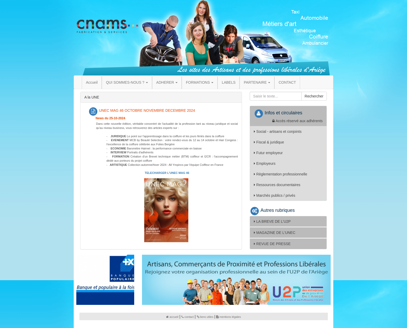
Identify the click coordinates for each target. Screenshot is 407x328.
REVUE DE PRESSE (272, 244)
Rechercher (314, 96)
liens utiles (205, 316)
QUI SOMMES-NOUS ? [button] (127, 82)
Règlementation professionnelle (280, 174)
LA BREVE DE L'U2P (272, 221)
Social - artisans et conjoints (277, 131)
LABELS (228, 82)
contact (187, 316)
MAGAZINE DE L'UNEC (274, 233)
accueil (172, 316)
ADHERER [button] (167, 82)
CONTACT (287, 82)
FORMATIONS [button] (199, 82)
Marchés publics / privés (274, 195)
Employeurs (264, 163)
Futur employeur (268, 153)
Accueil (92, 82)
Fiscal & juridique (269, 142)
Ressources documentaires (277, 185)
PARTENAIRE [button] (257, 82)
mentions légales (228, 316)
